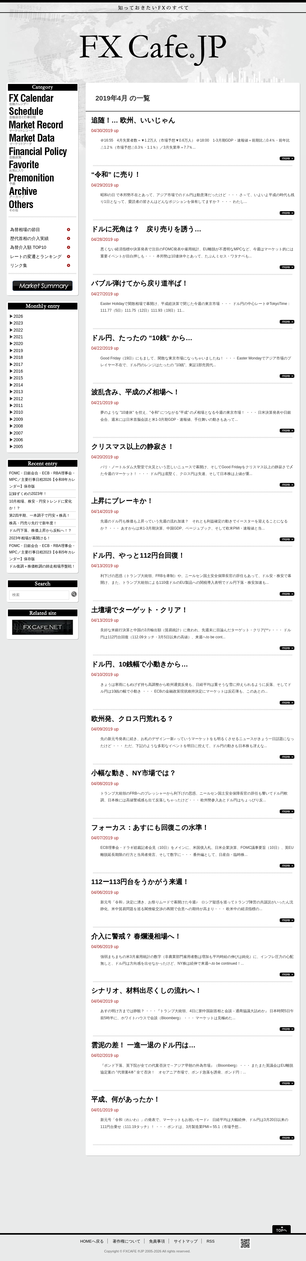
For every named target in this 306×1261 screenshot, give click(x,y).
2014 (18, 384)
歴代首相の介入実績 (29, 238)
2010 (18, 412)
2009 (18, 419)
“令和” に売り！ (116, 174)
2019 (18, 350)
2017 (18, 364)
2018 (18, 357)
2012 (18, 398)
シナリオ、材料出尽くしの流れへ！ (146, 990)
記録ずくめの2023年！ (28, 494)
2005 (18, 446)
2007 (18, 433)
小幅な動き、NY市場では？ (133, 773)
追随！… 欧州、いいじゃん (133, 120)
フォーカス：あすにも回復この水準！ (150, 827)
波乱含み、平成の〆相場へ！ (135, 392)
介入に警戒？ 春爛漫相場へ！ (136, 936)
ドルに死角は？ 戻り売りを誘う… (146, 229)
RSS (211, 1241)
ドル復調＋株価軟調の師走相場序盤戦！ (42, 566)
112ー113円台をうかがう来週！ (140, 882)
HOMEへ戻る (92, 1241)
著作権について (126, 1241)
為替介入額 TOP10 (28, 247)
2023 (18, 323)
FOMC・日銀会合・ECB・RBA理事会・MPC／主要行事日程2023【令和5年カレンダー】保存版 (42, 552)
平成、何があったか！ (125, 1099)
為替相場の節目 (25, 229)
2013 (18, 391)
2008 (18, 425)
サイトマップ (186, 1241)
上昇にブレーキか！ (122, 501)
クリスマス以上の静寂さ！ (132, 446)
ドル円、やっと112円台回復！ (138, 555)
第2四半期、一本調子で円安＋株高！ (39, 515)
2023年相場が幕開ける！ (29, 538)
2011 (18, 405)
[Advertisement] (152, 1192)
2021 (18, 336)
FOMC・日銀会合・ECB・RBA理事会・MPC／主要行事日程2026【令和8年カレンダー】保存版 (42, 479)
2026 (18, 316)
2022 (18, 330)
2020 (18, 343)
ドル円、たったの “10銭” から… (141, 338)
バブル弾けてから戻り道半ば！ (139, 283)
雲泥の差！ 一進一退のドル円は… (143, 1045)
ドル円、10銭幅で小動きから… (139, 664)
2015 (18, 377)
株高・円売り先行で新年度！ (33, 523)
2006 (18, 439)
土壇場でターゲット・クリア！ (139, 610)
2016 (18, 371)
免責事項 (157, 1241)
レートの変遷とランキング (36, 256)
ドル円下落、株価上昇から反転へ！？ (40, 530)
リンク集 (18, 265)
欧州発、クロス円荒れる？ (132, 719)
